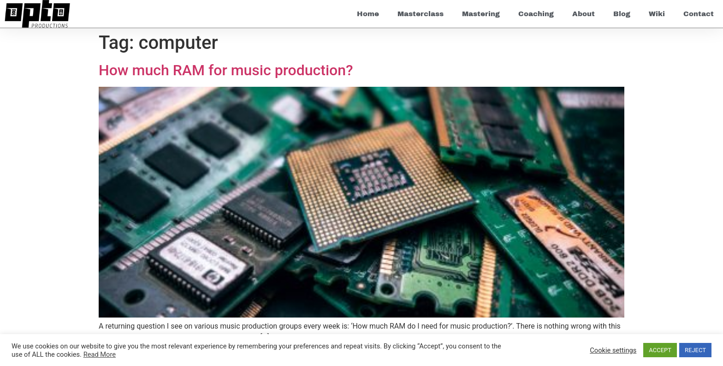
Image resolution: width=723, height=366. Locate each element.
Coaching (536, 14)
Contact (698, 14)
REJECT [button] (695, 350)
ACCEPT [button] (660, 350)
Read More (99, 354)
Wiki (657, 14)
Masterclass (420, 14)
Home (368, 14)
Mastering (481, 14)
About (583, 14)
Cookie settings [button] (613, 350)
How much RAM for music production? (226, 70)
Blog (621, 14)
